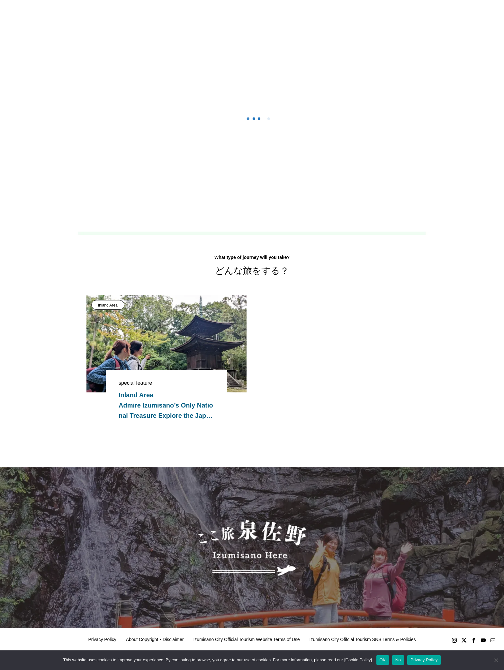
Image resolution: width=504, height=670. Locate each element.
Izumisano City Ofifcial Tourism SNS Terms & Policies (363, 639)
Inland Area (108, 305)
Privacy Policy (102, 639)
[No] (496, 660)
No (398, 659)
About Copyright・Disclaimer (155, 639)
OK (383, 659)
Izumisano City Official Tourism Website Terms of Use (246, 639)
